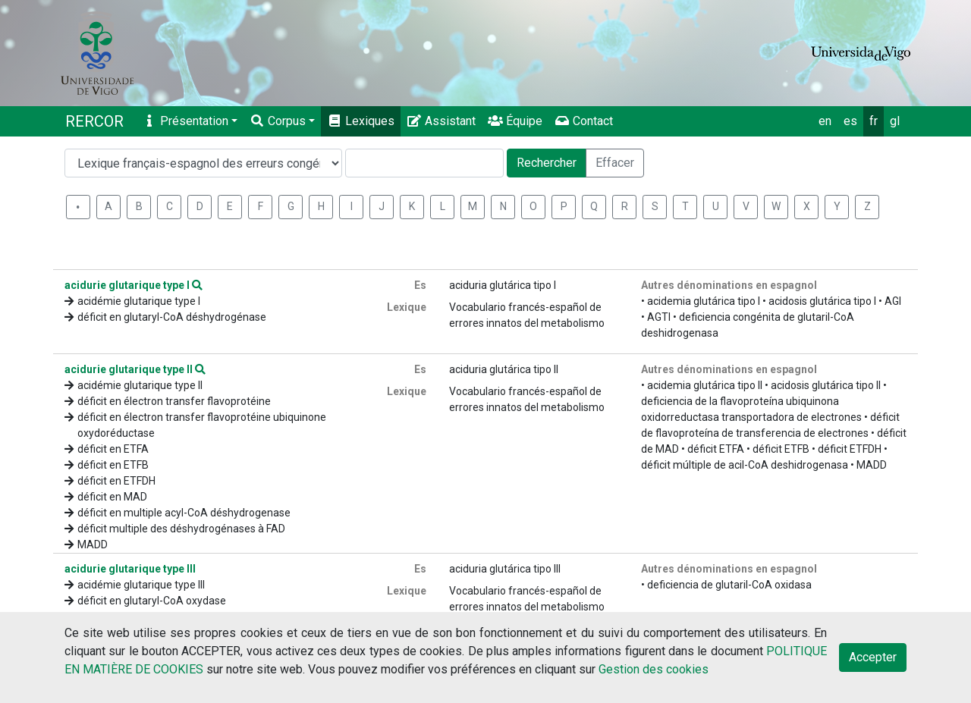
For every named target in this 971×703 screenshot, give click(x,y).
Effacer (614, 162)
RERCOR (94, 121)
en (825, 121)
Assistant (441, 121)
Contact (584, 121)
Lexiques (360, 121)
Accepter (873, 657)
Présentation (185, 121)
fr (873, 121)
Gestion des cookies (654, 669)
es (850, 121)
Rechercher (547, 162)
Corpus (278, 121)
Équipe (515, 121)
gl (895, 121)
